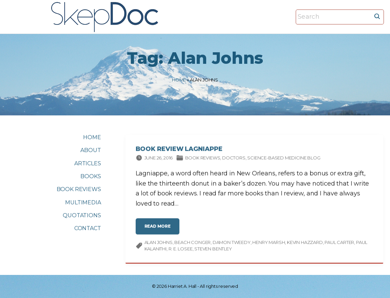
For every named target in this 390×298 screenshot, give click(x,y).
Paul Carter (339, 243)
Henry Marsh (268, 243)
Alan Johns (158, 243)
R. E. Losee (181, 250)
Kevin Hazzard (305, 243)
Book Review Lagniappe (179, 150)
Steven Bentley (213, 250)
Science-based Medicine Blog (283, 159)
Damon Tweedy (232, 243)
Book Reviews (202, 159)
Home (179, 79)
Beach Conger (192, 243)
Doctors (234, 159)
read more (159, 230)
